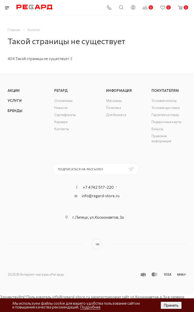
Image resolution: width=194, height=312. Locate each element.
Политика (113, 108)
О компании (63, 101)
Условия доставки (166, 108)
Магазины (114, 101)
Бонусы (157, 129)
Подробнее (90, 307)
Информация (119, 91)
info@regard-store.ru (100, 195)
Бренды (15, 111)
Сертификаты (65, 115)
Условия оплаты (164, 101)
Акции (14, 91)
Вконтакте (97, 244)
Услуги (15, 101)
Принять (171, 305)
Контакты (61, 129)
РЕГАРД (61, 91)
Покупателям (165, 91)
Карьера (60, 122)
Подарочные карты (166, 122)
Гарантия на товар (165, 115)
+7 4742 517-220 (98, 187)
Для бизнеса (116, 115)
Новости (60, 108)
